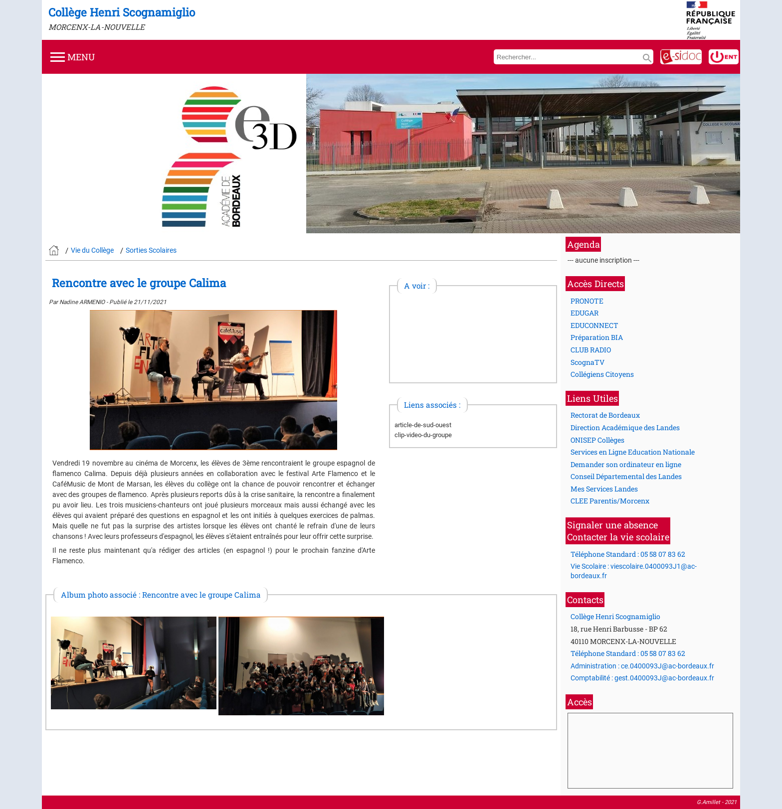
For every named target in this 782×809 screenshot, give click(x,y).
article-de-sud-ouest (422, 425)
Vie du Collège (92, 250)
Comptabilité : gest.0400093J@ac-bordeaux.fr (642, 678)
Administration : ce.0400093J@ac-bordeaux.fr (642, 666)
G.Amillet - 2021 (717, 802)
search (647, 58)
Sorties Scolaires (151, 250)
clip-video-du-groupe (423, 435)
